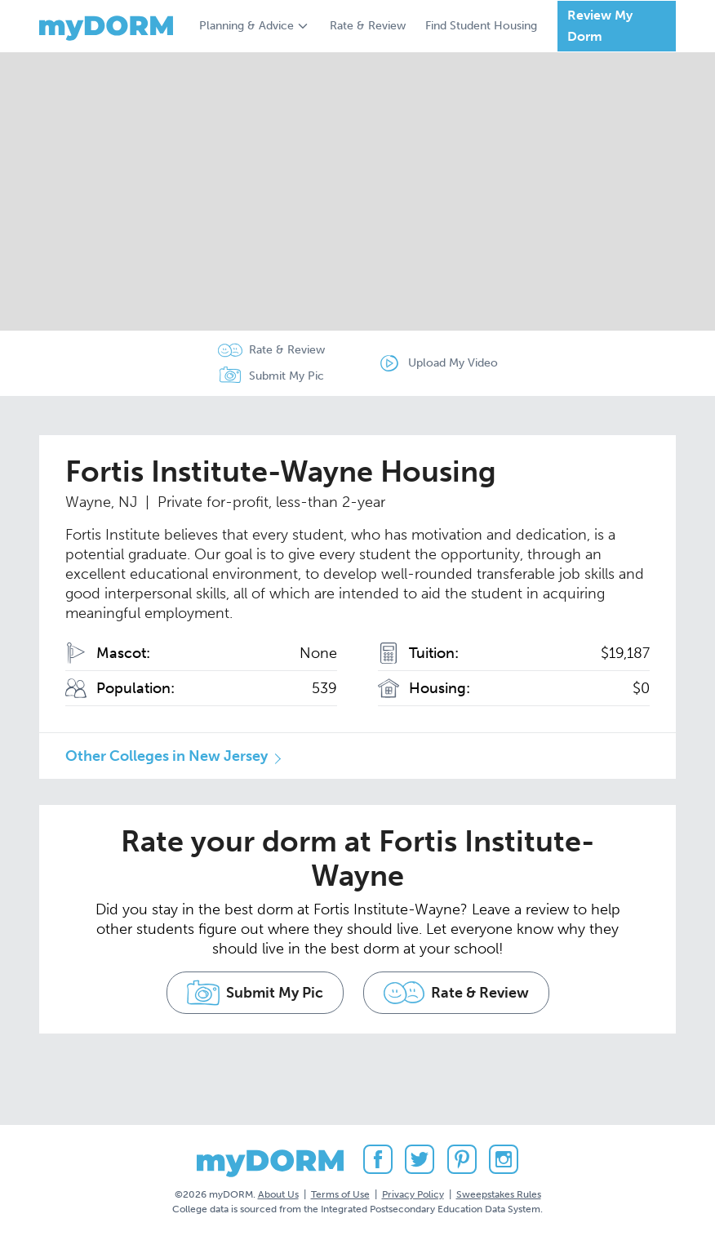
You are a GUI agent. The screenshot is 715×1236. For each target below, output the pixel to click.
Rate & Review (368, 26)
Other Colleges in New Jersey (166, 756)
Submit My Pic (286, 376)
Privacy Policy (413, 1194)
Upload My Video (453, 363)
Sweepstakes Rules (498, 1194)
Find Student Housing (481, 26)
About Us (278, 1194)
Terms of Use (340, 1194)
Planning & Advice (246, 26)
